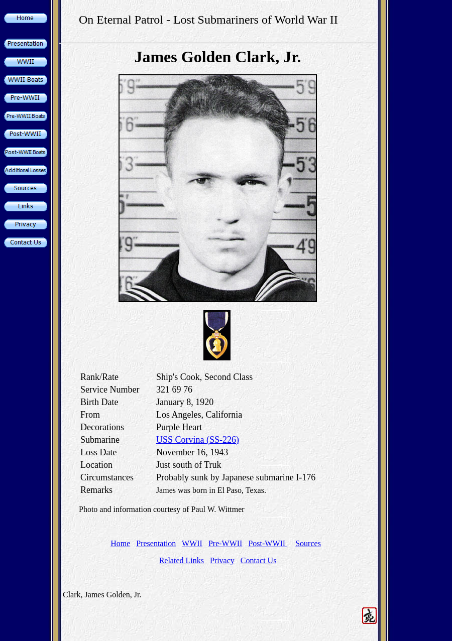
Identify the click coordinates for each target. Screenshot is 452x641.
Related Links (181, 560)
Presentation (156, 543)
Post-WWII (267, 543)
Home (120, 543)
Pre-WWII (225, 543)
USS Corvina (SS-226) (197, 440)
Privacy (222, 560)
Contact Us (259, 560)
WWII (192, 543)
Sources (308, 543)
